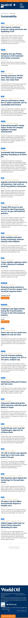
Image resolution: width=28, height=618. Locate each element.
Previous (12, 547)
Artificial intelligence (11, 475)
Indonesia (3, 401)
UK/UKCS (2, 180)
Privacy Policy (13, 610)
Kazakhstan (3, 499)
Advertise (9, 1)
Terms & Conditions (14, 609)
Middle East (3, 123)
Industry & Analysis (5, 330)
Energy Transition (4, 13)
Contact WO (24, 1)
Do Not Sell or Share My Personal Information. (15, 612)
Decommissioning (15, 180)
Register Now (5, 298)
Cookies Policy (23, 609)
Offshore (3, 521)
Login (22, 7)
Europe (2, 306)
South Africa (9, 426)
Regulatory (10, 205)
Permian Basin (4, 73)
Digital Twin (3, 475)
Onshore (8, 521)
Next (17, 547)
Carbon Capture (19, 25)
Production (9, 123)
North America (4, 98)
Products (16, 98)
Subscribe (16, 1)
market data (12, 594)
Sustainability (12, 25)
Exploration (3, 426)
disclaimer (10, 601)
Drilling (2, 379)
